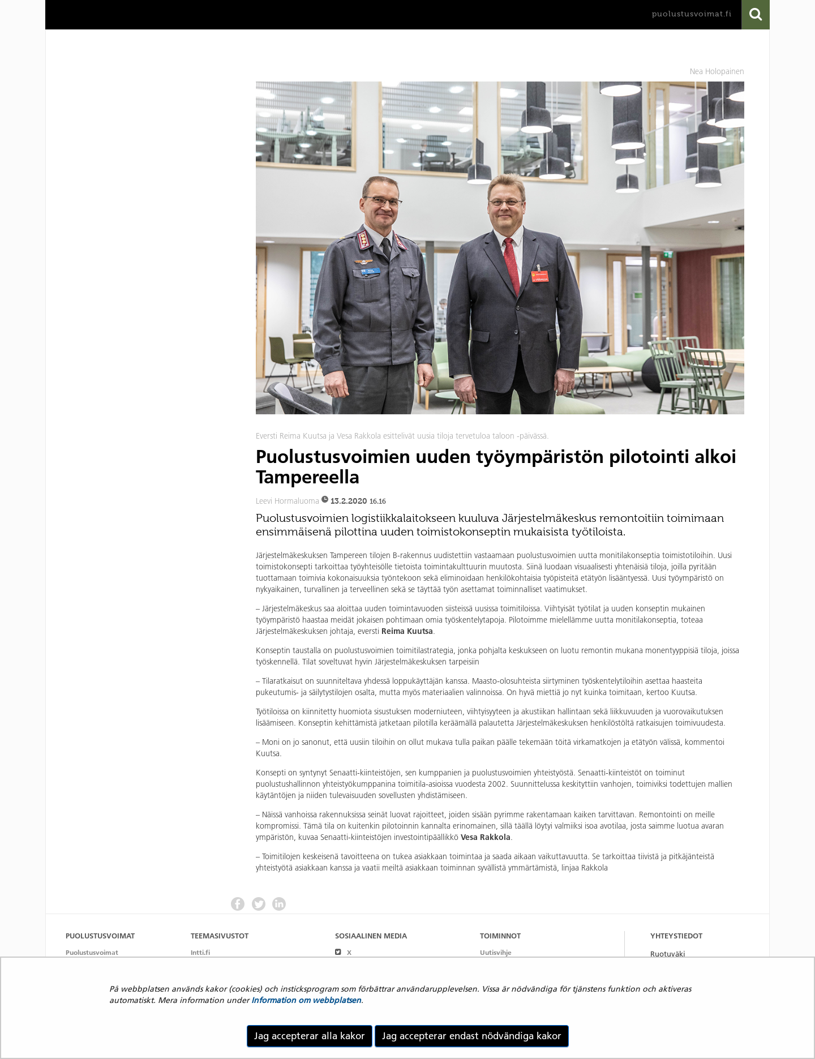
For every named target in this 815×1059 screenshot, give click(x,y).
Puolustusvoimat (92, 952)
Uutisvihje (496, 952)
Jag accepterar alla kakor (309, 1035)
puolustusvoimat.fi (692, 14)
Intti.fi (200, 952)
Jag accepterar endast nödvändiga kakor (471, 1035)
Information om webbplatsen (306, 1000)
